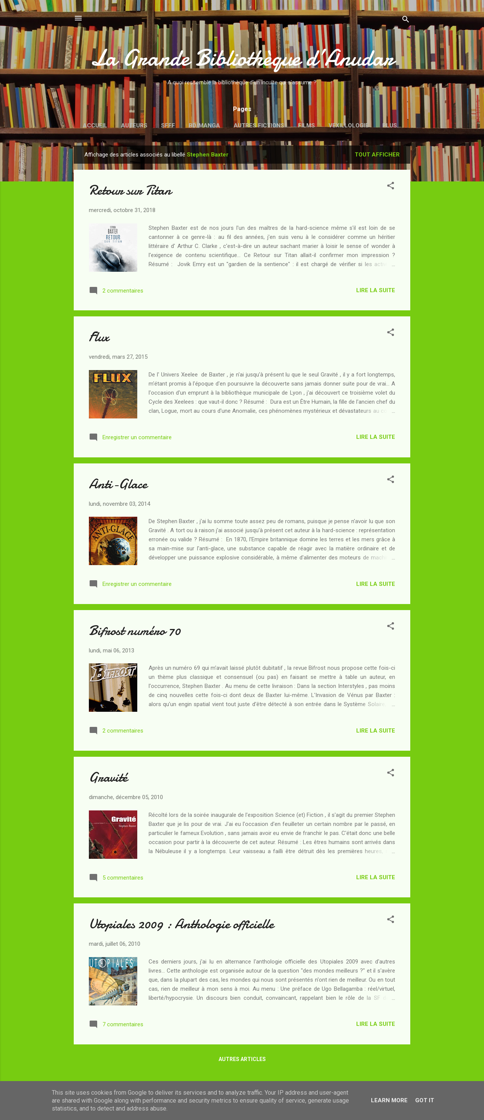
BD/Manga (204, 125)
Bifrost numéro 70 (134, 632)
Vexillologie (349, 125)
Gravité (108, 779)
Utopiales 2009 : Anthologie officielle (181, 925)
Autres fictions (259, 125)
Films (306, 125)
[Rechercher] (405, 20)
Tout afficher (377, 156)
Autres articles (242, 1061)
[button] (390, 188)
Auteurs (134, 125)
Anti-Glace (118, 485)
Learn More (389, 1100)
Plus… (392, 125)
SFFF (168, 125)
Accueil (95, 125)
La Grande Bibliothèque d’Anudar (242, 58)
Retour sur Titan (130, 192)
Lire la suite (375, 291)
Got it (424, 1100)
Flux (99, 338)
